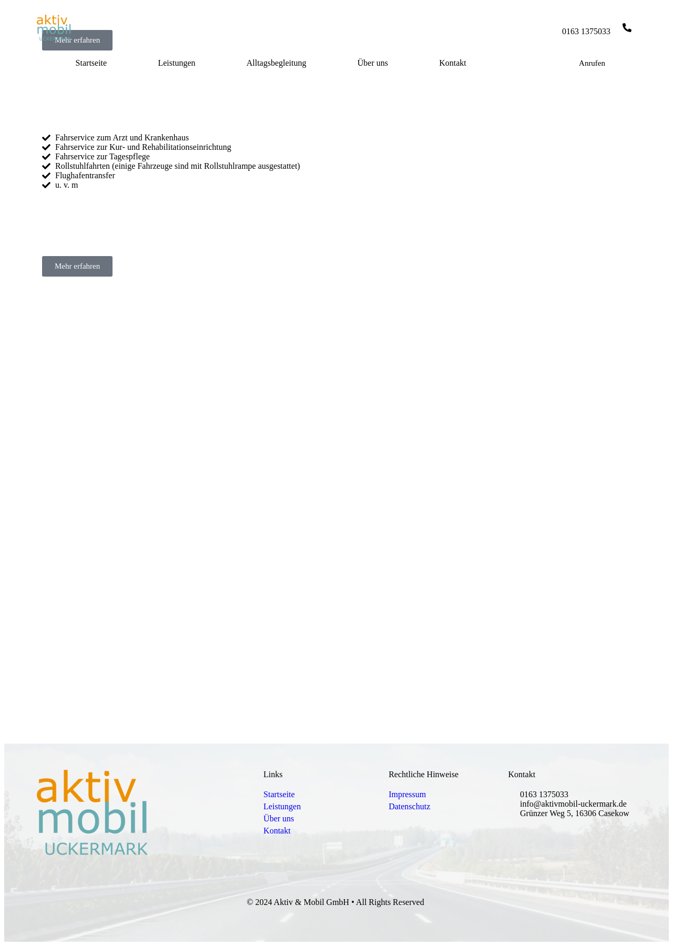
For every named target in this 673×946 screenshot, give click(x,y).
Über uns (373, 62)
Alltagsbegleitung (277, 62)
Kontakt (452, 62)
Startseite (91, 62)
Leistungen (176, 62)
